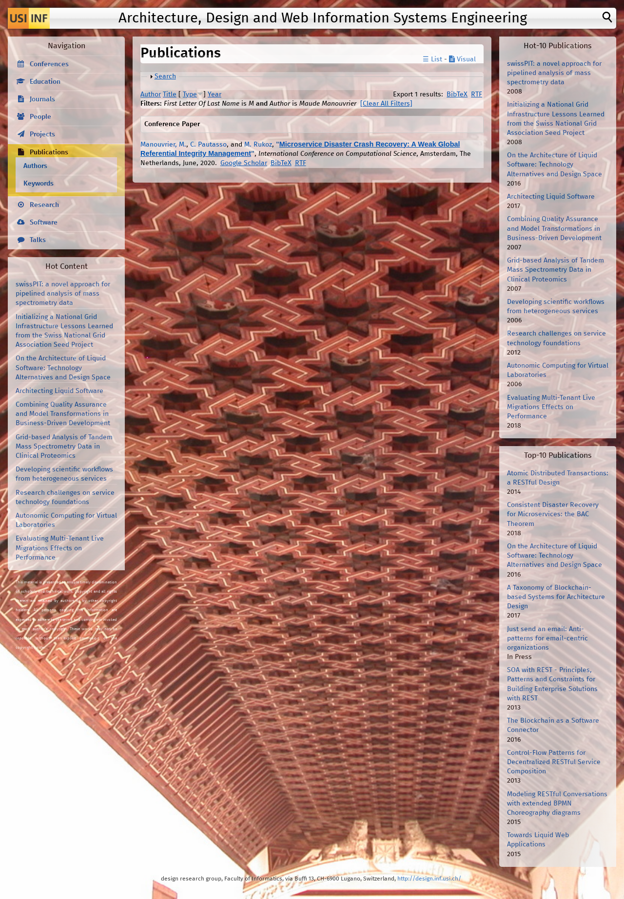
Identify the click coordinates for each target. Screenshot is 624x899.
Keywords (38, 183)
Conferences (49, 64)
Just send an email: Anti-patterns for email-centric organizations (547, 638)
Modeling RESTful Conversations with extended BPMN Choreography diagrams (557, 803)
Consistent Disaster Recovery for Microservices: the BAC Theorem (553, 514)
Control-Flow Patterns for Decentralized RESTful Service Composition (554, 762)
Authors (35, 166)
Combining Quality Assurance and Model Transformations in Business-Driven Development (63, 414)
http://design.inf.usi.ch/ (429, 878)
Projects (42, 134)
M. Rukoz (258, 144)
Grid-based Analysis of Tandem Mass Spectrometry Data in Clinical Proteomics (64, 446)
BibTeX (457, 94)
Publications (49, 152)
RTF (476, 94)
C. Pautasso (208, 144)
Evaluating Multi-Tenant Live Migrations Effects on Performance (60, 548)
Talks (38, 240)
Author (150, 94)
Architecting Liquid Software (59, 391)
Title (169, 94)
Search (165, 76)
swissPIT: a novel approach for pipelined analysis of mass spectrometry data (63, 293)
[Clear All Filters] (386, 103)
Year (214, 94)
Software (44, 222)
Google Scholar (243, 163)
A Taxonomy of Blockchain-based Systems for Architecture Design (556, 597)
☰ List (432, 59)
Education (45, 81)
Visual (462, 59)
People (40, 116)
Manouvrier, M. (163, 144)
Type (190, 94)
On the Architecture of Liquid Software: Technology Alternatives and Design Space (63, 367)
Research (44, 205)
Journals (42, 99)
